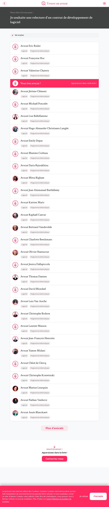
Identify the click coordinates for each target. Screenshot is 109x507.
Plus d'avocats (54, 428)
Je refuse (83, 496)
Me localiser (19, 35)
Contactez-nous (54, 458)
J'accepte (98, 496)
